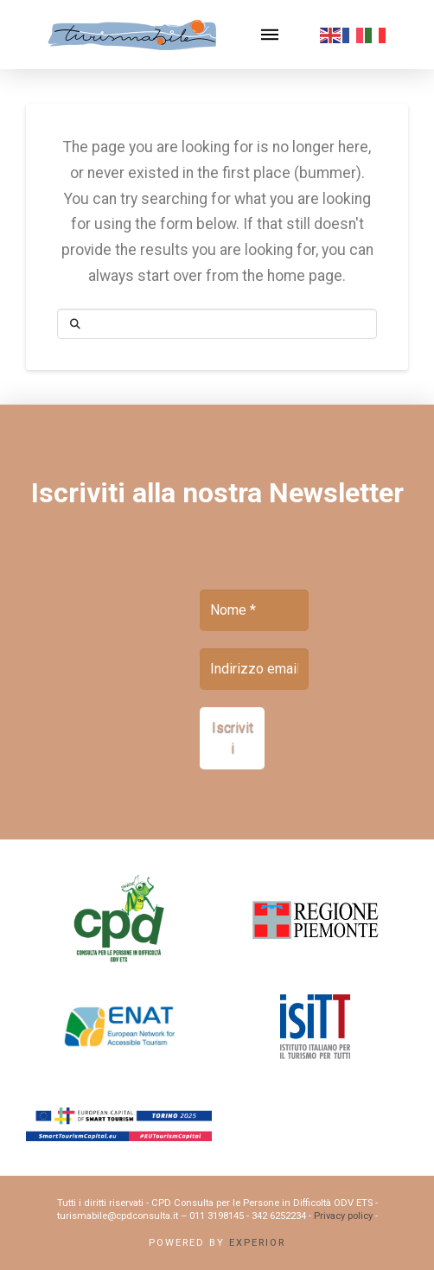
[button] (270, 35)
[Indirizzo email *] (254, 669)
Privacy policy (343, 1216)
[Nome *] (254, 610)
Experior (257, 1242)
